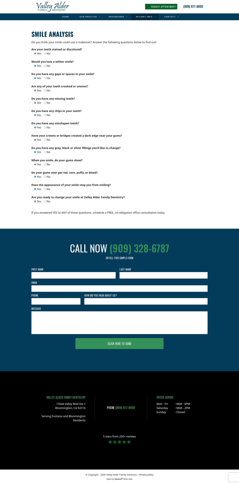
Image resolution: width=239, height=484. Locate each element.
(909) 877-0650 (193, 6)
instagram (18, 49)
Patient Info (147, 16)
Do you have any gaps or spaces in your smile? (62, 74)
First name (37, 269)
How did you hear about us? (100, 295)
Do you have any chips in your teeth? (56, 111)
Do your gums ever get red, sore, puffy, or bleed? (64, 172)
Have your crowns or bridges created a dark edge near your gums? (76, 135)
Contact (173, 16)
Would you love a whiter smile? (52, 61)
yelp (18, 57)
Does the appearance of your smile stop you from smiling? (71, 185)
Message (36, 309)
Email (34, 283)
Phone (34, 295)
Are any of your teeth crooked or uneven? (59, 86)
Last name (125, 269)
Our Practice (91, 16)
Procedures (120, 16)
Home (65, 17)
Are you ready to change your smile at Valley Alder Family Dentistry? (78, 197)
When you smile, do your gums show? (57, 160)
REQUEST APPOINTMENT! (163, 6)
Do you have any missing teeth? (53, 98)
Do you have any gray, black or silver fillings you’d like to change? (76, 148)
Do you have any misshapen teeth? (55, 123)
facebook (18, 64)
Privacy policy (146, 474)
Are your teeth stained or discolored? (56, 49)
